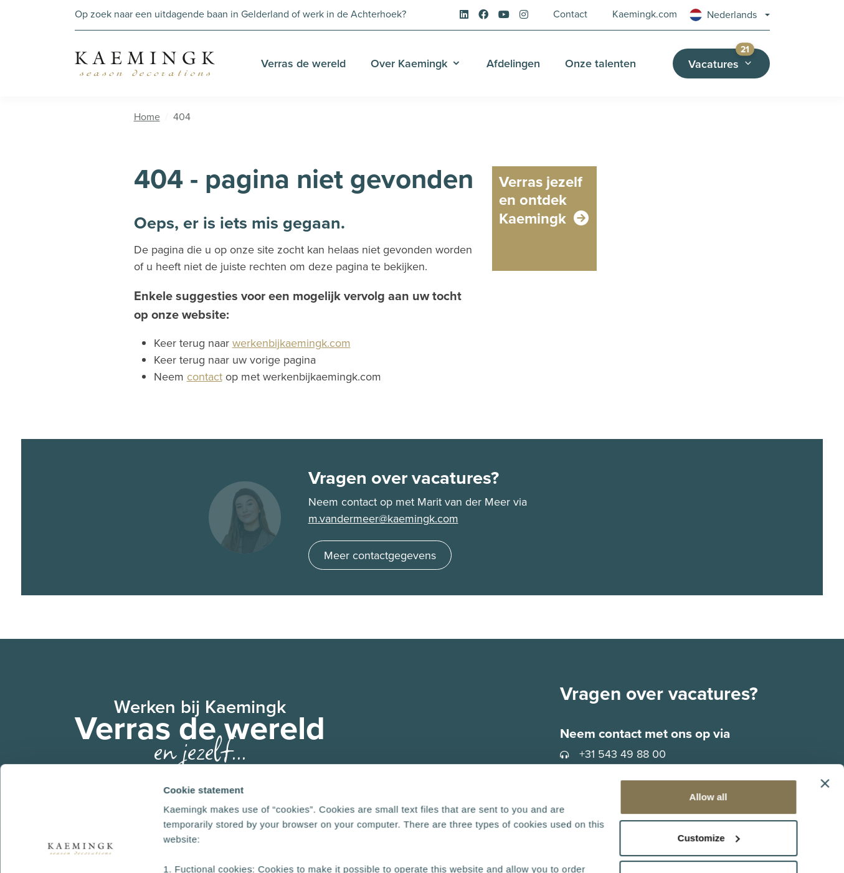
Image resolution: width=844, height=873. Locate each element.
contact (204, 377)
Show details (192, 848)
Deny (708, 780)
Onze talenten (600, 63)
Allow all (709, 698)
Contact (570, 14)
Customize (709, 739)
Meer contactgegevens (380, 555)
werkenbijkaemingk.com (291, 343)
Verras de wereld (303, 63)
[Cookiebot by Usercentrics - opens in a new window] (80, 848)
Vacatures (729, 60)
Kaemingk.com (644, 14)
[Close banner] (824, 685)
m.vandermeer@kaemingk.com (383, 519)
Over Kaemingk (409, 63)
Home (147, 117)
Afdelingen (513, 63)
